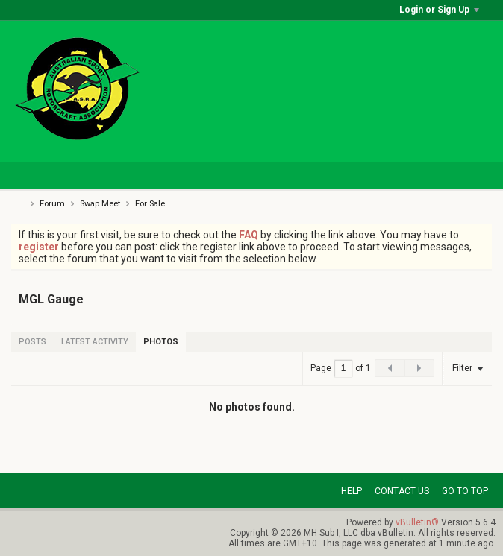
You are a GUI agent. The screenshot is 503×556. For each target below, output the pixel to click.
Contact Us (402, 491)
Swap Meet (100, 204)
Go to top (465, 491)
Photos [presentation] (160, 342)
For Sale (150, 204)
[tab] (32, 342)
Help (351, 491)
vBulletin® (417, 522)
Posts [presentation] (32, 342)
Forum (52, 204)
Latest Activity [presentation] (94, 342)
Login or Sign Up (439, 9)
